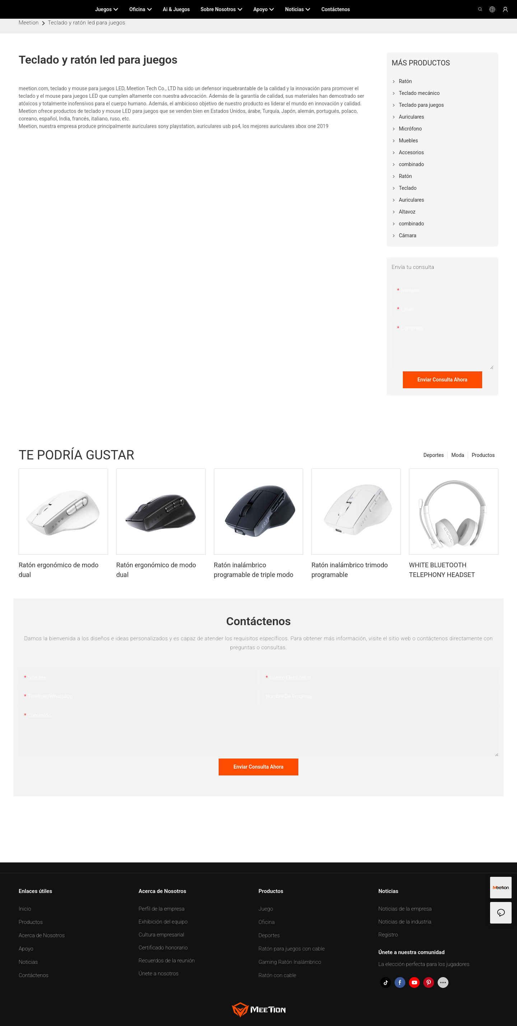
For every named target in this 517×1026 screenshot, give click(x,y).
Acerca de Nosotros (42, 935)
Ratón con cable (277, 975)
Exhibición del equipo (163, 922)
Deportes (433, 455)
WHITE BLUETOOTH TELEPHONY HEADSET (442, 569)
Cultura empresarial (161, 934)
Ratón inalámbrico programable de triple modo (254, 569)
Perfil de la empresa (162, 909)
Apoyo (26, 948)
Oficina (266, 922)
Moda (457, 455)
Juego (265, 909)
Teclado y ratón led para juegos (86, 22)
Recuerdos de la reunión (167, 960)
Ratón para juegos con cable (291, 948)
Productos (483, 455)
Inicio (25, 909)
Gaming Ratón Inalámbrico (289, 962)
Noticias (28, 962)
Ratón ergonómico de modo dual (58, 569)
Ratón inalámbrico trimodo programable (349, 569)
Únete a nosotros (158, 973)
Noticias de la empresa (405, 909)
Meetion (29, 22)
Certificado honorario (163, 947)
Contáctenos (33, 975)
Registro (388, 934)
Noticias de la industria (405, 922)
